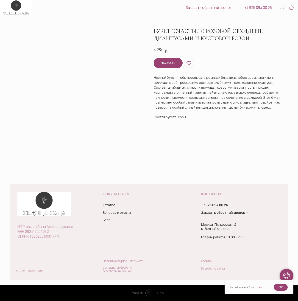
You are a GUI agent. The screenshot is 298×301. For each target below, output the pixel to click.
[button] (207, 8)
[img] (16, 7)
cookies (257, 287)
